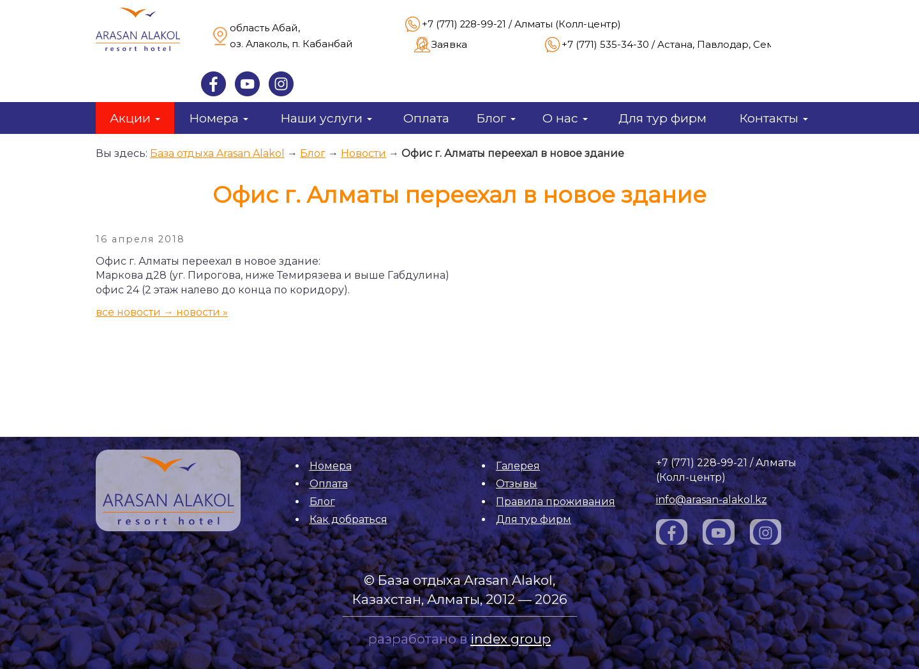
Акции (135, 118)
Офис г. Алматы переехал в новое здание (512, 153)
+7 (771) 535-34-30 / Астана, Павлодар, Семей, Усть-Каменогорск (723, 44)
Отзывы (516, 484)
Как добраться (348, 519)
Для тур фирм (662, 118)
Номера (218, 118)
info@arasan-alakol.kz (711, 500)
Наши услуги (326, 118)
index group (510, 639)
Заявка (449, 44)
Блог (496, 118)
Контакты (773, 118)
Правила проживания (555, 502)
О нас (565, 118)
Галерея (518, 466)
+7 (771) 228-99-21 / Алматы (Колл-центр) (521, 24)
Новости (363, 153)
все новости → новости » (162, 312)
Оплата (426, 118)
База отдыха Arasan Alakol (217, 153)
